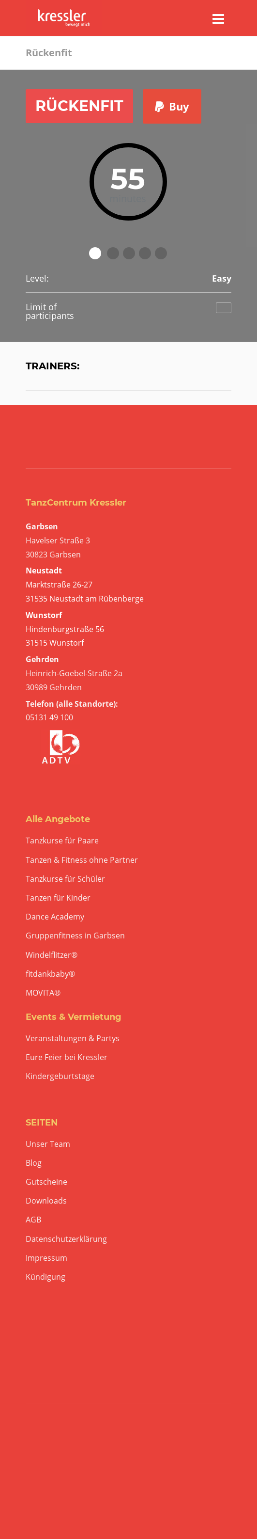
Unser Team (48, 1144)
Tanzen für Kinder (58, 898)
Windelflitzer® (51, 955)
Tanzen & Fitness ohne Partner (82, 860)
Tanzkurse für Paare (62, 840)
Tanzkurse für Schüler (65, 879)
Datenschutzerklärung (66, 1239)
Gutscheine (46, 1182)
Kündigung (45, 1277)
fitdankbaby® (50, 974)
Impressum (46, 1258)
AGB (33, 1219)
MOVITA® (43, 993)
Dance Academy (55, 916)
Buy (172, 106)
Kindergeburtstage (60, 1076)
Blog (34, 1163)
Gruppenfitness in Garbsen (75, 935)
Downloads (46, 1201)
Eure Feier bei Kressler (66, 1057)
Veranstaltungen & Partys (73, 1038)
